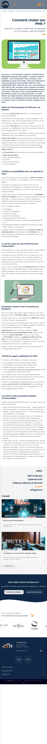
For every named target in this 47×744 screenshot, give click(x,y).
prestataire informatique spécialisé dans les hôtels (24, 370)
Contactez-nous (7, 664)
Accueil (4, 11)
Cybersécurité (35, 480)
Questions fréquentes (34, 593)
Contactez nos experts (14, 593)
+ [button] (44, 528)
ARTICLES (8, 567)
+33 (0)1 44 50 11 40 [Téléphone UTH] (21, 644)
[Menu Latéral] (14, 5)
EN (43, 4)
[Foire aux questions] (28, 653)
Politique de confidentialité (30, 673)
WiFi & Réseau (34, 477)
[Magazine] (19, 653)
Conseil (18, 11)
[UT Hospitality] (5, 4)
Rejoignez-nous (7, 667)
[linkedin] (41, 644)
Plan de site (6, 671)
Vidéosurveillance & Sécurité (27, 484)
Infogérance (36, 491)
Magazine (11, 11)
